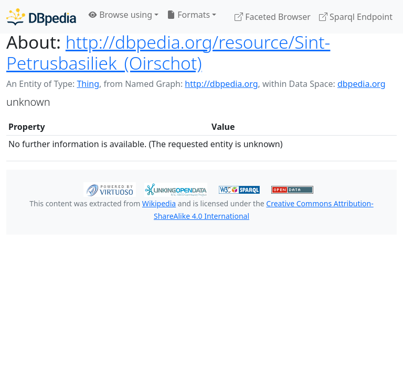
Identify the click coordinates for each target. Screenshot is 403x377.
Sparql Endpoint (356, 17)
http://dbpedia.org (221, 84)
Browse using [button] (120, 14)
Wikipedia (159, 203)
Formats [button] (188, 14)
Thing (88, 84)
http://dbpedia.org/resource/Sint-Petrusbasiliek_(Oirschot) (168, 52)
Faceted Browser (273, 17)
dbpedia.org (361, 84)
